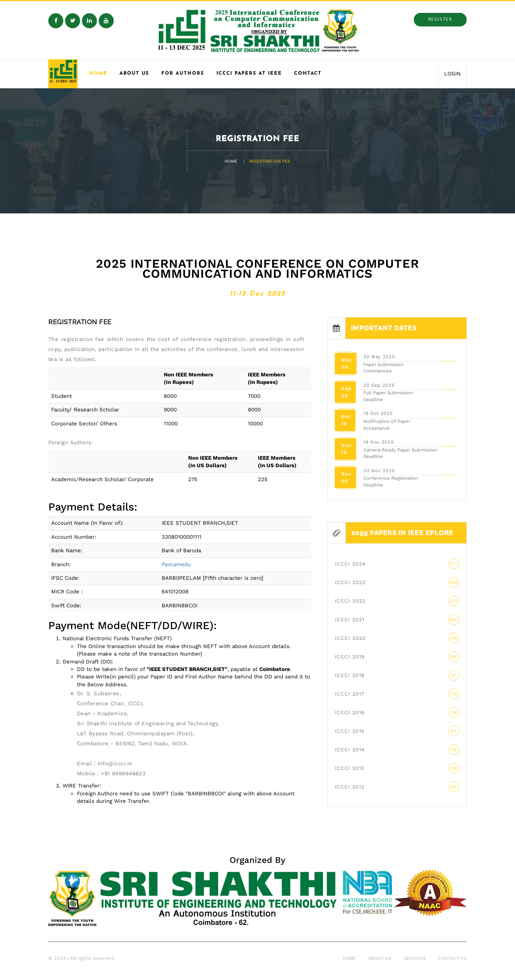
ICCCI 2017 (397, 693)
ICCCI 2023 (397, 582)
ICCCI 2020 (397, 638)
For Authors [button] (182, 73)
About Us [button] (134, 73)
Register (440, 20)
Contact (308, 73)
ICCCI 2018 (397, 675)
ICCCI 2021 (397, 619)
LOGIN (452, 73)
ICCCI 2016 (397, 712)
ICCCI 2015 (397, 731)
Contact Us (452, 958)
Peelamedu (176, 564)
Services (415, 958)
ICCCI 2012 (397, 786)
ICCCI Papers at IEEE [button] (249, 73)
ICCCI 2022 (397, 601)
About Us (380, 958)
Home (98, 73)
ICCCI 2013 (397, 768)
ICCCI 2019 (397, 656)
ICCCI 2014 (397, 749)
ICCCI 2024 (397, 563)
